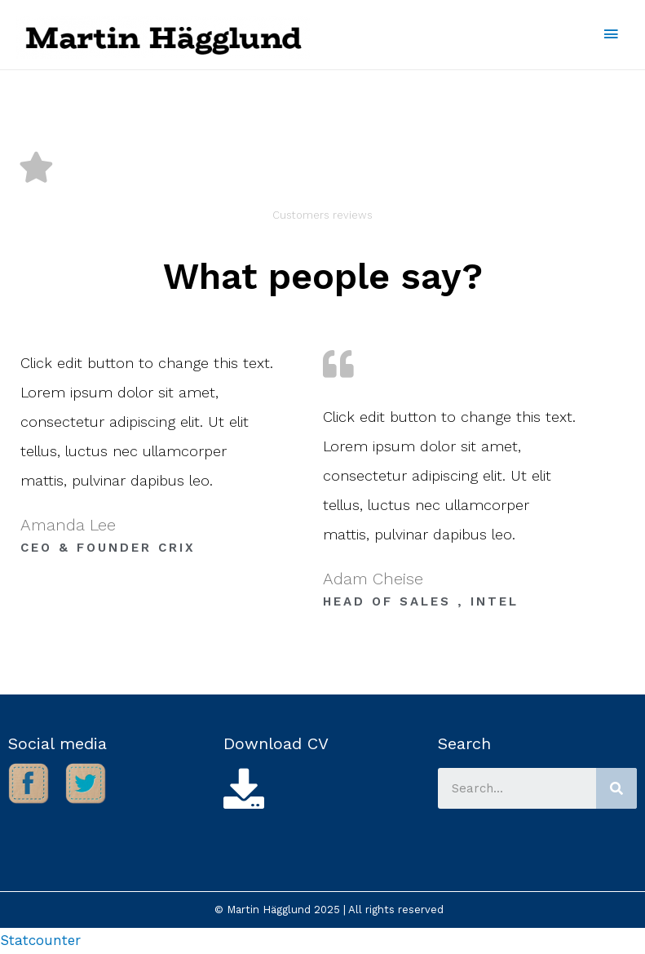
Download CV (276, 743)
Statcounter (40, 940)
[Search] (616, 788)
